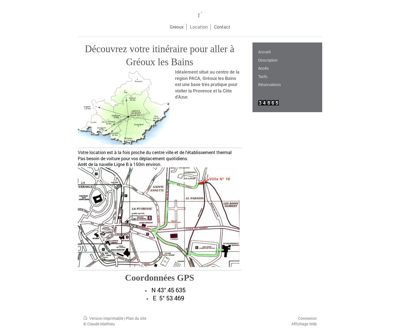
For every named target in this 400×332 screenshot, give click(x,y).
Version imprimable (103, 318)
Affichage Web (304, 323)
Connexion (307, 318)
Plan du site (136, 318)
